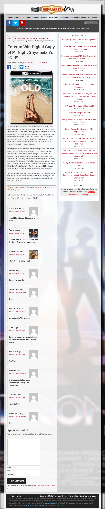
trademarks (41, 505)
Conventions (36, 28)
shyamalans (11, 190)
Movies (17, 17)
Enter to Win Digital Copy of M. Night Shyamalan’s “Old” (31, 38)
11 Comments (42, 63)
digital (44, 187)
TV (24, 17)
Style (43, 28)
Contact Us (86, 17)
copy (39, 187)
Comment (11, 437)
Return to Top (16, 496)
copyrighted (27, 505)
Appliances (19, 28)
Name (9, 467)
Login (94, 496)
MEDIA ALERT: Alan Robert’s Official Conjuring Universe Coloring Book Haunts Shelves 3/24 (79, 175)
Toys (55, 28)
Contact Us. (60, 505)
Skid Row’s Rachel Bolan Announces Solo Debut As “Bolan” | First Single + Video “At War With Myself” (79, 153)
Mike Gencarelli (28, 63)
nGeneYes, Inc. (85, 496)
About (94, 17)
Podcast (72, 28)
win (17, 190)
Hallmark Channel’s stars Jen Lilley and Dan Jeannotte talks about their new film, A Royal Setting (79, 96)
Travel (60, 28)
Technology (50, 28)
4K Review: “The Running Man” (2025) (79, 106)
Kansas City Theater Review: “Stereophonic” (79, 40)
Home (10, 17)
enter (48, 187)
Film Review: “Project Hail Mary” (79, 113)
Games (44, 17)
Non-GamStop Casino (82, 28)
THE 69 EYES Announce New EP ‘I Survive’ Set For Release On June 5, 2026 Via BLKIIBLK (79, 141)
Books (37, 17)
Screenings (65, 17)
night (52, 187)
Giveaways (76, 17)
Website (10, 474)
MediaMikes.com (54, 496)
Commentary (28, 28)
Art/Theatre (54, 17)
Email (9, 471)
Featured (66, 28)
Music (29, 17)
